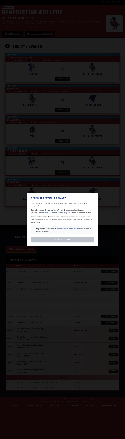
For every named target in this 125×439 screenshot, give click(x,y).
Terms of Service (48, 213)
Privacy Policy (62, 213)
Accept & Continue (62, 239)
